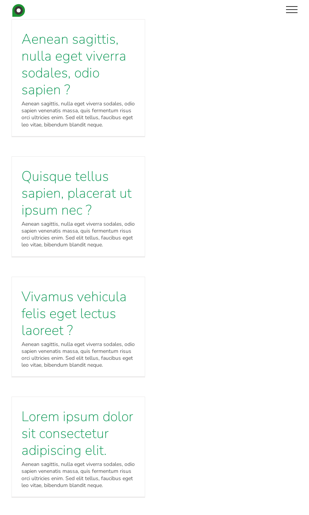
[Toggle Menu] (292, 9)
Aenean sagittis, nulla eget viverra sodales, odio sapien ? (73, 64)
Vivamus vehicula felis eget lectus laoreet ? (74, 313)
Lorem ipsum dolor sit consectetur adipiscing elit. (77, 433)
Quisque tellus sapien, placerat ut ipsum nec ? (76, 193)
